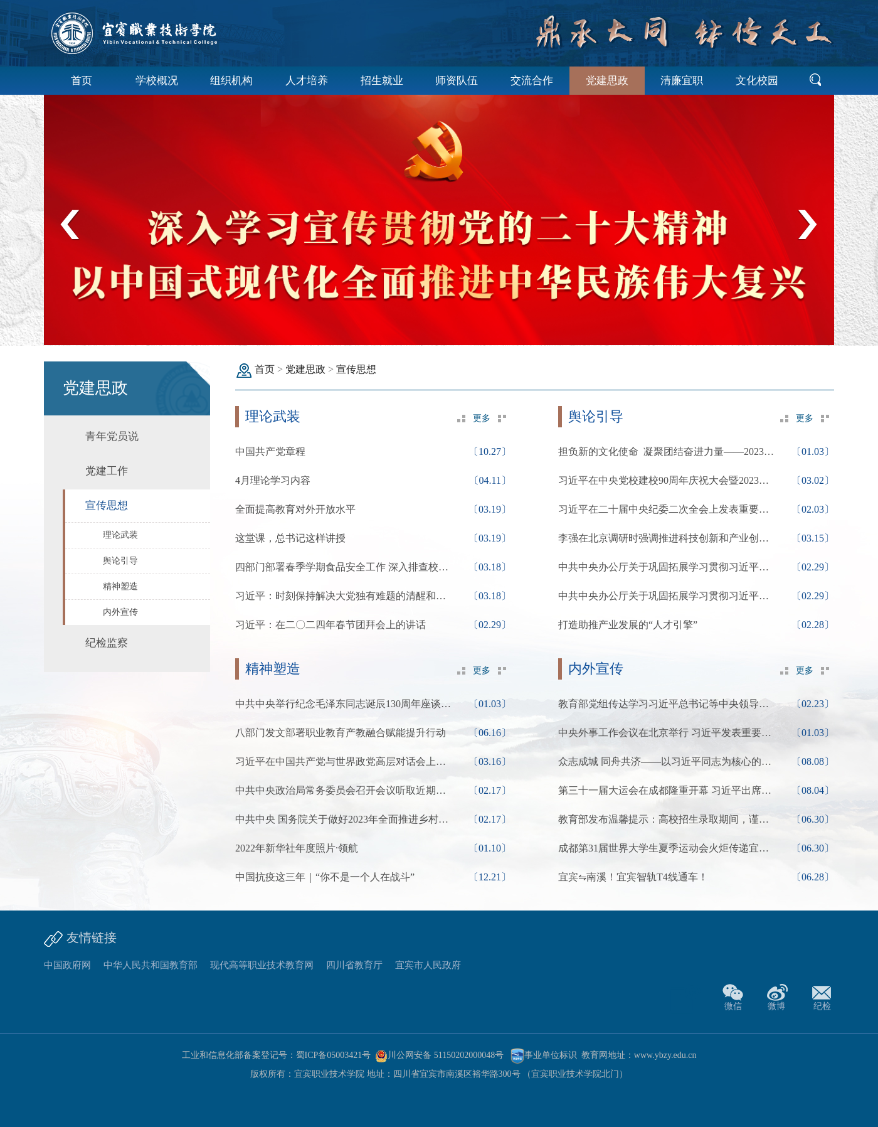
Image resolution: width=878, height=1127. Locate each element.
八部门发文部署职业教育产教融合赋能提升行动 (340, 732)
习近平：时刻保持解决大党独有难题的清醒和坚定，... (345, 595)
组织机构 (231, 81)
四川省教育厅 (354, 965)
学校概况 (156, 81)
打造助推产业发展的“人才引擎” (627, 624)
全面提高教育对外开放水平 (295, 509)
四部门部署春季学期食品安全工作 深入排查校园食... (345, 567)
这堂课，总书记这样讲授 (290, 538)
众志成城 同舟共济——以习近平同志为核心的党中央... (668, 761)
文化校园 (757, 81)
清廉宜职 (681, 81)
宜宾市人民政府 (428, 965)
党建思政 (607, 81)
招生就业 (382, 81)
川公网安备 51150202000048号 (439, 1055)
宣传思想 (356, 369)
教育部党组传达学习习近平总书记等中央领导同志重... (668, 703)
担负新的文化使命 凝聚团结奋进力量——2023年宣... (668, 451)
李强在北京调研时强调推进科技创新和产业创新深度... (668, 538)
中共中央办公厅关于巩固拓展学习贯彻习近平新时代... (668, 567)
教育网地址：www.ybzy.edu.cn (639, 1055)
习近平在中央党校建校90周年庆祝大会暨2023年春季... (668, 480)
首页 (81, 81)
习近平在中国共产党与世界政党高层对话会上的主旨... (345, 761)
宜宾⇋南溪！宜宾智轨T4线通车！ (633, 877)
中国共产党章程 (270, 451)
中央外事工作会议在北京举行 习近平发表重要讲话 (668, 732)
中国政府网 (67, 965)
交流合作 (531, 81)
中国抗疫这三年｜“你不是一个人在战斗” (325, 877)
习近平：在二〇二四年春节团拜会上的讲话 (330, 624)
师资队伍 (456, 81)
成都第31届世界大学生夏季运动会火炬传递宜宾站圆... (668, 848)
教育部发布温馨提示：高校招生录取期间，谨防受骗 (668, 819)
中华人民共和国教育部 (150, 965)
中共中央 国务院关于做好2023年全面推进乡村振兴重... (345, 819)
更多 (481, 418)
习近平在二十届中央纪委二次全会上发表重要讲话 (668, 509)
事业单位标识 (543, 1055)
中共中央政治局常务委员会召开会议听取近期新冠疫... (345, 790)
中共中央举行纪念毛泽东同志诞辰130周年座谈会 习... (345, 703)
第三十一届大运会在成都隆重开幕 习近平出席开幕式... (668, 790)
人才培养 (306, 81)
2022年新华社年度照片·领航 (296, 848)
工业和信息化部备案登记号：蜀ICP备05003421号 (276, 1055)
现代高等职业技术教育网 (262, 965)
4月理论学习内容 (272, 480)
